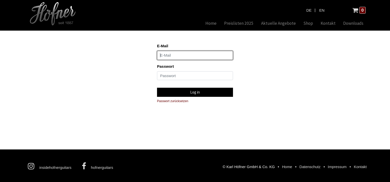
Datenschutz (309, 167)
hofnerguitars (97, 166)
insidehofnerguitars (49, 166)
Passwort (165, 66)
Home (287, 167)
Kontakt (360, 167)
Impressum (337, 167)
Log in (195, 92)
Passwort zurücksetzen (172, 101)
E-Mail (162, 46)
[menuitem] (211, 23)
